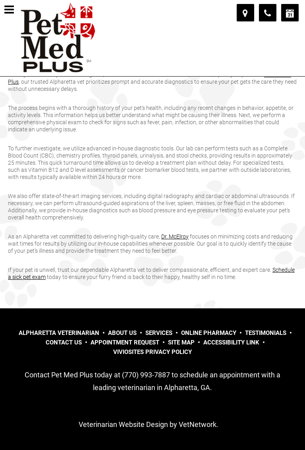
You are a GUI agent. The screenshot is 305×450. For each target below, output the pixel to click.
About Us (122, 333)
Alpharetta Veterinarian (59, 333)
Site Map (181, 342)
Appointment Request (125, 342)
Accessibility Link (231, 342)
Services (158, 333)
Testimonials (265, 333)
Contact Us (64, 342)
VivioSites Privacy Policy (152, 352)
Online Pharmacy (208, 333)
